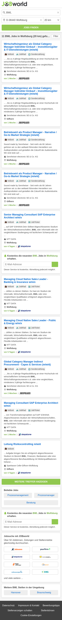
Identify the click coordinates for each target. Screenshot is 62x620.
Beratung (31, 502)
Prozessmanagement (17, 495)
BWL (8, 36)
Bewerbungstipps (51, 605)
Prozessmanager (46, 495)
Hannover (16, 592)
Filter (55, 36)
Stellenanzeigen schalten (20, 610)
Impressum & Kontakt (28, 605)
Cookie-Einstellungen (30, 615)
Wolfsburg (26, 36)
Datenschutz (8, 605)
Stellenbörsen (47, 610)
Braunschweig (44, 592)
